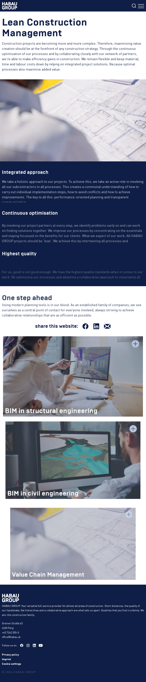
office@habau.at (11, 637)
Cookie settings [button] (11, 664)
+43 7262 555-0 (10, 632)
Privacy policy (10, 654)
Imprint (6, 659)
